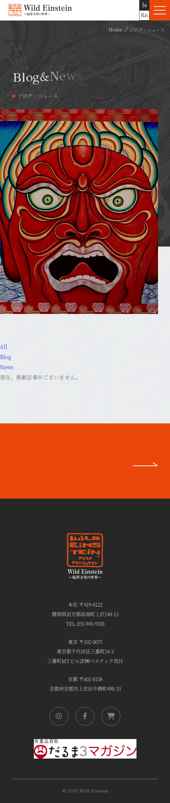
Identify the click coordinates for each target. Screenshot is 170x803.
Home (115, 29)
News (6, 366)
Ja (144, 5)
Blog (5, 356)
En (144, 15)
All (3, 346)
